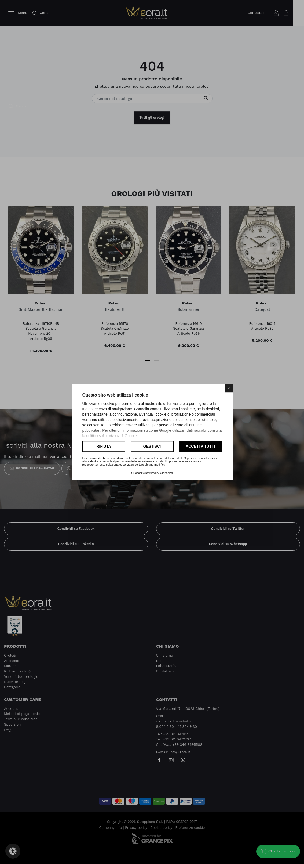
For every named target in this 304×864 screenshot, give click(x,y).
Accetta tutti (200, 446)
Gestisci (152, 446)
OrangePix (166, 472)
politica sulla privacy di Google (111, 436)
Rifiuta (103, 446)
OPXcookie (138, 472)
